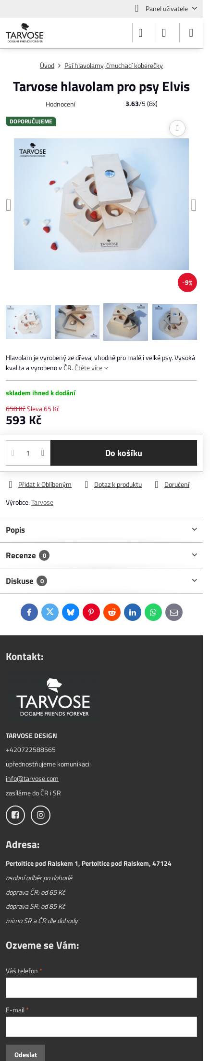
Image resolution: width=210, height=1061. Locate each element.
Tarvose (42, 502)
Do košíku (123, 452)
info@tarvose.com (32, 778)
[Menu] (191, 32)
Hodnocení (60, 104)
